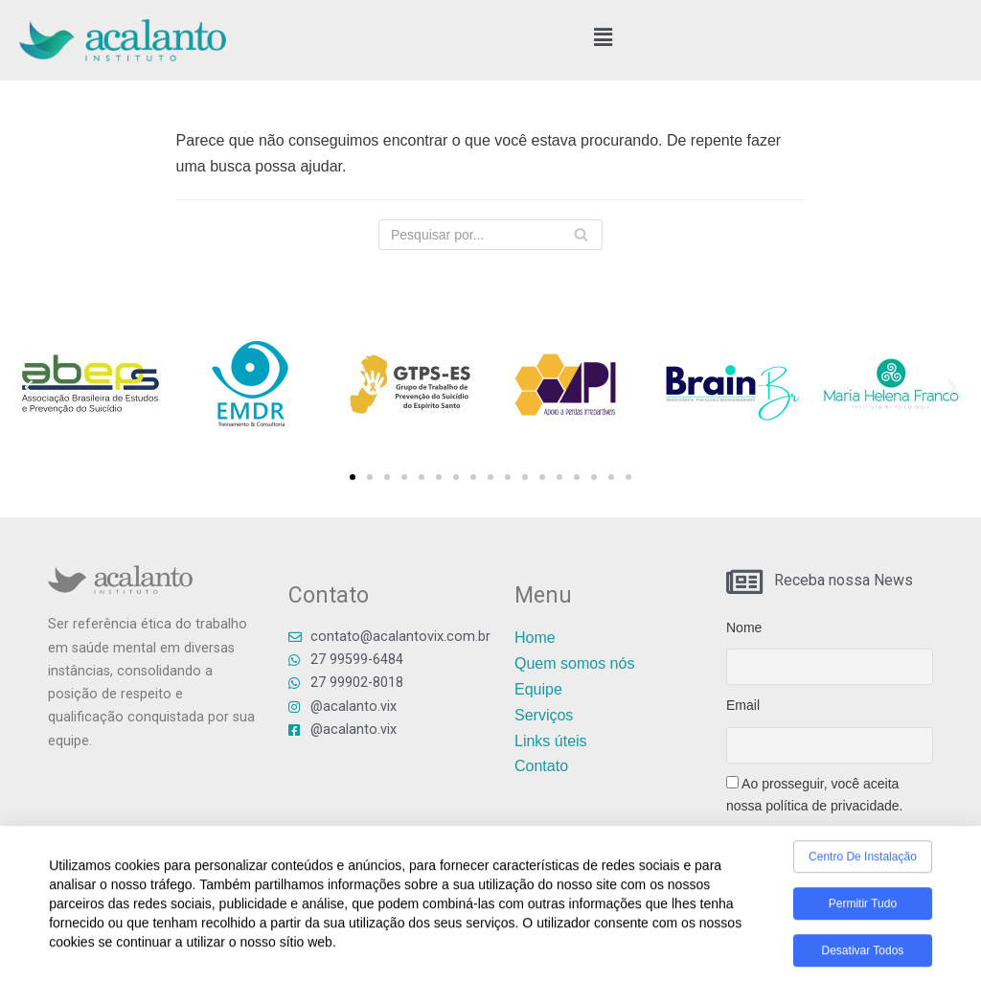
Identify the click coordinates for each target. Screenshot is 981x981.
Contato (541, 766)
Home (535, 637)
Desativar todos (863, 956)
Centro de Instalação (863, 862)
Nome (744, 627)
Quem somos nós (574, 663)
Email (743, 705)
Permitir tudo (863, 909)
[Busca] (581, 234)
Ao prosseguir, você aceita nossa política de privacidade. (814, 795)
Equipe (538, 689)
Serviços (543, 715)
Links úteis (550, 741)
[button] (603, 37)
